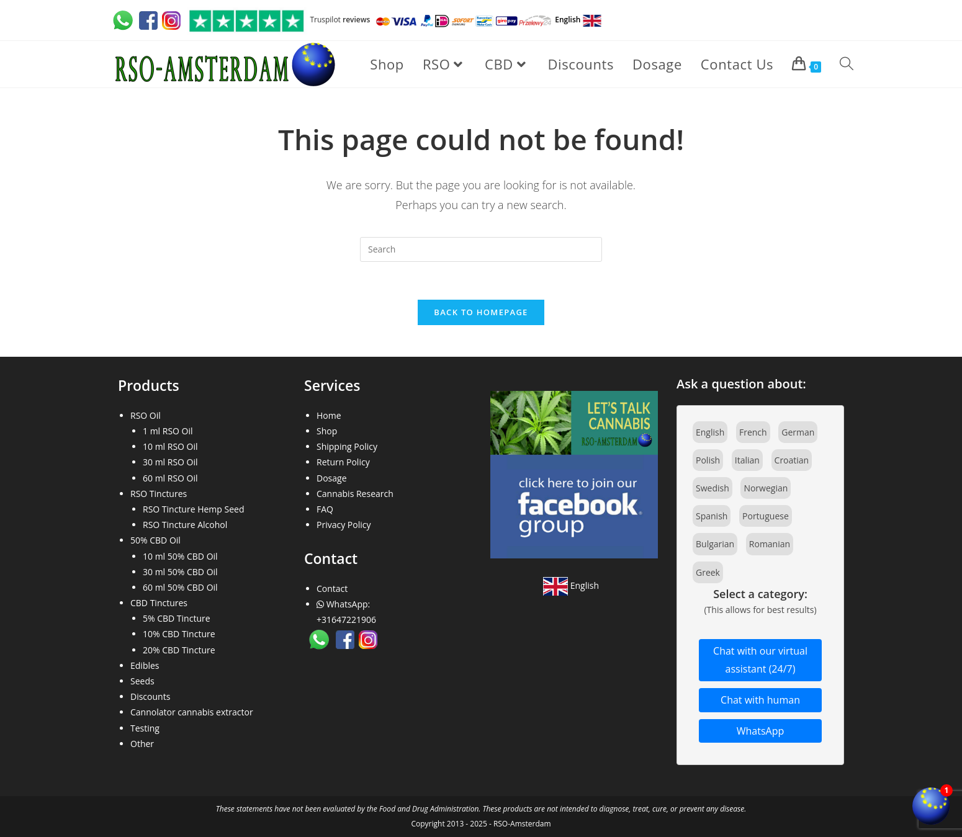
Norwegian (766, 488)
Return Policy (343, 462)
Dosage (332, 478)
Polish (708, 460)
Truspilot (277, 19)
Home (329, 415)
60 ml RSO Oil (170, 478)
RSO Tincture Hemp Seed (194, 509)
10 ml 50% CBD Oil (180, 556)
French (753, 432)
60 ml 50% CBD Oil (180, 587)
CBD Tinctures (158, 603)
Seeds (142, 681)
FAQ (325, 509)
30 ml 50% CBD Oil (180, 572)
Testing (145, 728)
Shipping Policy (347, 446)
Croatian (792, 460)
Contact (332, 588)
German (797, 432)
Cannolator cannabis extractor (191, 712)
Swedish (712, 488)
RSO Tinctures (158, 493)
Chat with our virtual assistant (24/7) (760, 660)
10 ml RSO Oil (170, 446)
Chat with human (760, 700)
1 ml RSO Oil (168, 431)
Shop (327, 431)
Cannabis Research (355, 493)
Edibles (145, 665)
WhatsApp (760, 731)
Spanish (711, 516)
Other (142, 744)
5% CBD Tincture (176, 618)
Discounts (150, 696)
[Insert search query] (481, 249)
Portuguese (765, 516)
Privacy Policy (344, 524)
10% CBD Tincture (179, 634)
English (571, 585)
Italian (747, 460)
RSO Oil (145, 415)
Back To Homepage (481, 312)
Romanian (769, 544)
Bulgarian (715, 544)
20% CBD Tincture (179, 650)
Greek (708, 572)
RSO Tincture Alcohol (185, 524)
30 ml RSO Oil (170, 462)
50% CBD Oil (155, 540)
